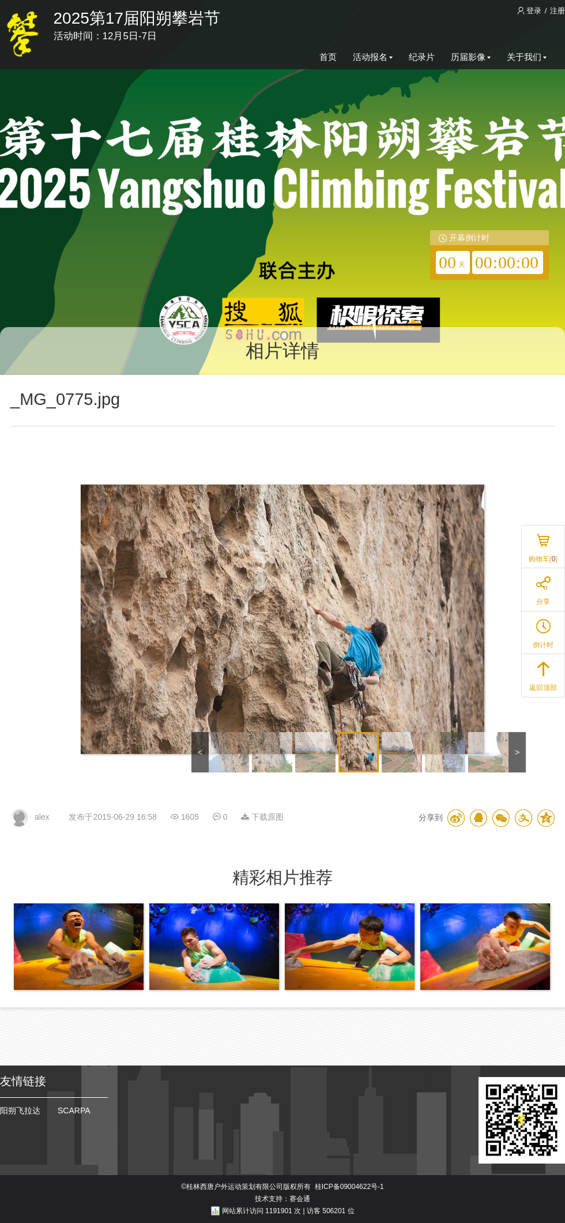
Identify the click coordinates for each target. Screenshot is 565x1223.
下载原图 (262, 816)
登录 (530, 10)
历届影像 (471, 57)
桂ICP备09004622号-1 (349, 1187)
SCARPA (74, 1110)
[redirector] (489, 255)
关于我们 (527, 57)
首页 (328, 57)
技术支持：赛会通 (282, 1199)
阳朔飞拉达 (20, 1110)
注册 (557, 10)
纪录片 (422, 57)
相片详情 (282, 350)
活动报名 (373, 57)
